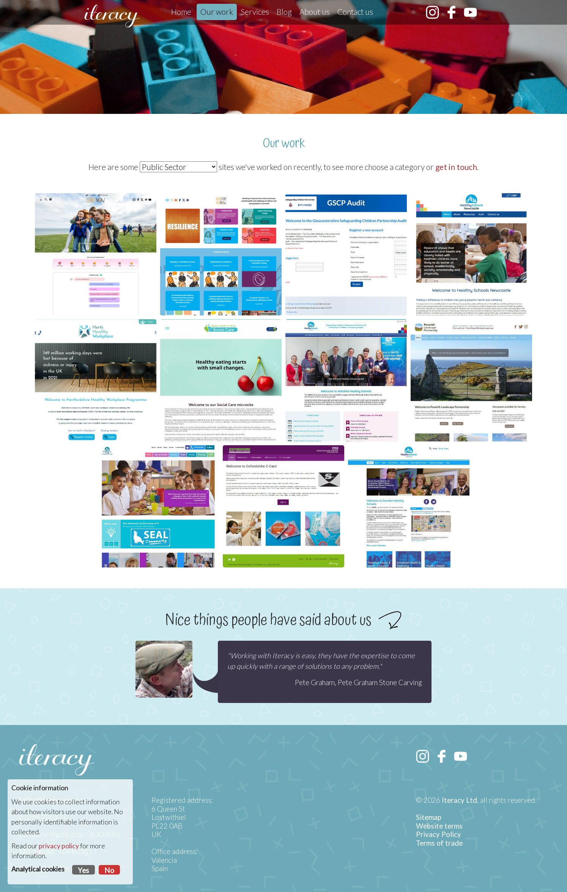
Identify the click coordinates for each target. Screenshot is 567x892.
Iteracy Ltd (459, 800)
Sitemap (428, 817)
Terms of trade (439, 843)
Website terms (439, 826)
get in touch (456, 167)
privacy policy (59, 846)
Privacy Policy (438, 834)
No (109, 870)
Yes (83, 870)
